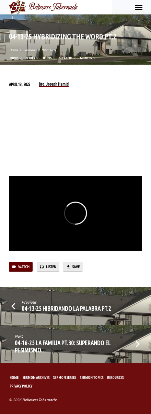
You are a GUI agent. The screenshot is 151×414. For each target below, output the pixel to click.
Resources (115, 377)
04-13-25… (50, 50)
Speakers (68, 58)
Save (73, 267)
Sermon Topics (91, 377)
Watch (21, 267)
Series (32, 58)
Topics (16, 58)
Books (49, 58)
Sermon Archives (36, 377)
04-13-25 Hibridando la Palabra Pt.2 (66, 308)
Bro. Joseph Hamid (54, 84)
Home (13, 50)
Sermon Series (64, 377)
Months (88, 58)
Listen (47, 267)
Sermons (29, 50)
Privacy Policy (21, 386)
